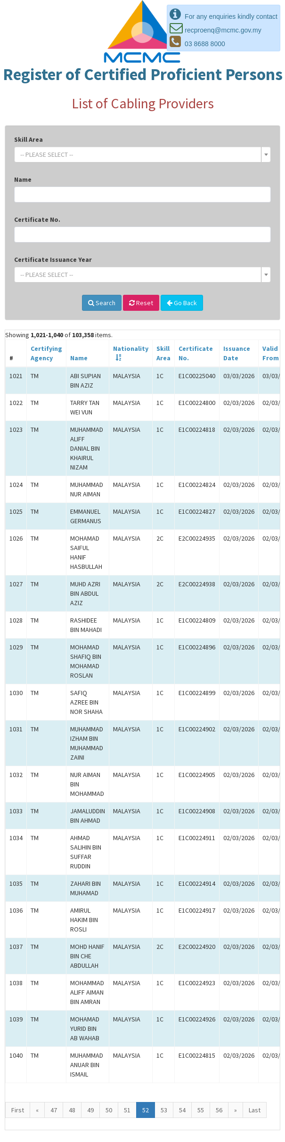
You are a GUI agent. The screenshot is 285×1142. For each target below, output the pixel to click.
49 (90, 1110)
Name (23, 179)
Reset (141, 303)
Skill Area (28, 139)
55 (200, 1110)
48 (72, 1110)
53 (164, 1110)
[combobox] (142, 154)
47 (53, 1110)
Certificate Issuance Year (53, 259)
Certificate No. (37, 219)
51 (127, 1110)
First (17, 1110)
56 (219, 1110)
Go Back (182, 303)
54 (182, 1110)
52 (145, 1110)
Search (101, 303)
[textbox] (139, 154)
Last (255, 1110)
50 (109, 1110)
